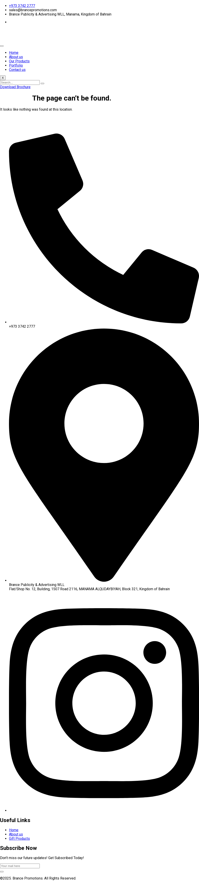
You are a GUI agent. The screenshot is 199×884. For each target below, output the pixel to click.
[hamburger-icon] (2, 46)
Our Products (19, 61)
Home (13, 52)
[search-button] (42, 83)
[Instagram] (104, 810)
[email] (20, 866)
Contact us (17, 70)
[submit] (2, 871)
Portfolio (16, 65)
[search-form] (20, 82)
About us (16, 57)
